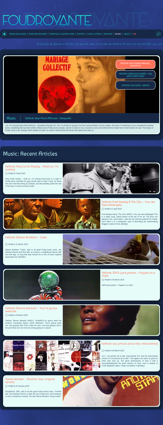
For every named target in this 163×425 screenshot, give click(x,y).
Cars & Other (94, 34)
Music (118, 34)
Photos (81, 34)
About (127, 34)
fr (134, 34)
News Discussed (17, 34)
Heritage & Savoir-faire (62, 34)
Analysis (108, 34)
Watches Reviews (38, 34)
